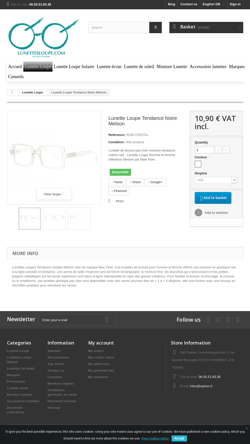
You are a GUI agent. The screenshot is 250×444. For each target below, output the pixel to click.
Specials (54, 351)
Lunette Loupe (18, 351)
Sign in (235, 4)
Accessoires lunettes (23, 401)
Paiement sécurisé (61, 401)
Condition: (117, 142)
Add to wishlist (216, 219)
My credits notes (101, 357)
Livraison (54, 377)
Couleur (201, 157)
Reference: (117, 135)
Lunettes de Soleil (21, 368)
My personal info (101, 370)
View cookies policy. (155, 438)
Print (120, 201)
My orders (96, 351)
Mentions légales (60, 383)
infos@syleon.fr (201, 386)
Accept (179, 438)
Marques (13, 375)
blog (171, 4)
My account (101, 343)
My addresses (99, 364)
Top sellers (56, 364)
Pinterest (119, 191)
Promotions (16, 381)
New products (58, 357)
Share (135, 182)
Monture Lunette (20, 395)
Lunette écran (17, 388)
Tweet (117, 182)
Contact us (188, 4)
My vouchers (98, 377)
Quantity (201, 142)
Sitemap (53, 408)
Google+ (155, 182)
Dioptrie (201, 173)
